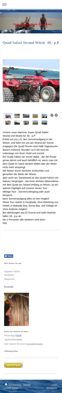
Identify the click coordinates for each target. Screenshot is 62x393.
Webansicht (51, 388)
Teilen (9, 256)
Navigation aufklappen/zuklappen (31, 4)
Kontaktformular (34, 343)
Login (54, 384)
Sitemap (26, 384)
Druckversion (13, 384)
